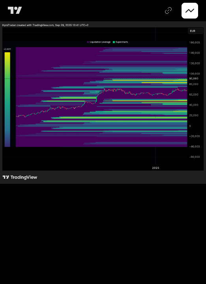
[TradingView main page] (16, 10)
